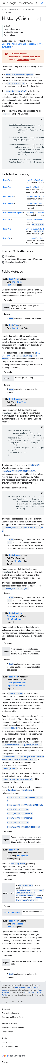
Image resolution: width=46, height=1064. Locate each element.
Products (12, 9)
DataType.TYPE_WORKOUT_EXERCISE (23, 811)
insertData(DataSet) (16, 75)
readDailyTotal (31, 181)
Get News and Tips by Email (12, 994)
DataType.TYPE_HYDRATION (19, 797)
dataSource (26, 774)
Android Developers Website (13, 1005)
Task (5, 164)
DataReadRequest (16, 603)
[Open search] (41, 2)
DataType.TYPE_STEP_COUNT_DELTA (18, 455)
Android (5, 1039)
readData (29, 197)
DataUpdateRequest (17, 900)
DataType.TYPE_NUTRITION (19, 802)
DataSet (38, 171)
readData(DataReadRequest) (19, 59)
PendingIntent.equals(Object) (17, 763)
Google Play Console (10, 1023)
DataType (41, 181)
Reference (8, 12)
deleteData (30, 164)
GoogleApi (6, 28)
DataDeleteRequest (16, 266)
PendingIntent (39, 208)
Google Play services (26, 9)
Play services (20, 3)
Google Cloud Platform (11, 1051)
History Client (9, 712)
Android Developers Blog (11, 990)
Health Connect (23, 44)
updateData (30, 222)
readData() (33, 449)
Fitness (6, 98)
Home (4, 9)
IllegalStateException (11, 886)
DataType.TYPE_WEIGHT (18, 806)
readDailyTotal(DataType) (15, 570)
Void (9, 164)
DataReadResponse (15, 197)
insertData (30, 171)
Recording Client (16, 67)
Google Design (7, 1008)
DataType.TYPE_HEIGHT (18, 793)
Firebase (5, 1047)
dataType (12, 774)
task (11, 302)
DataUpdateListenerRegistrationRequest (21, 728)
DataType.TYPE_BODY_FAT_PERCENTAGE (25, 789)
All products (6, 1055)
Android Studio (7, 1019)
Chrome (5, 1043)
